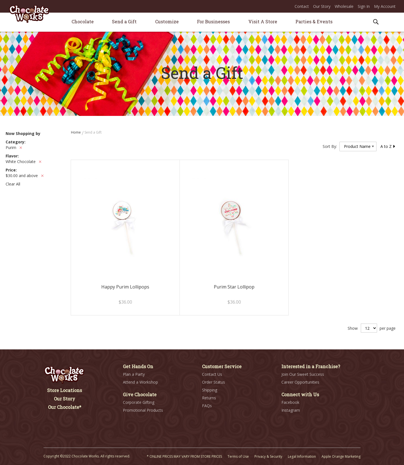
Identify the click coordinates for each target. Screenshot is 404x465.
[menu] (202, 22)
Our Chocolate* (64, 407)
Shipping (209, 390)
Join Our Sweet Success (302, 374)
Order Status (213, 382)
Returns (209, 397)
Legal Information (302, 456)
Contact (302, 6)
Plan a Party (134, 374)
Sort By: (330, 146)
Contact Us (212, 374)
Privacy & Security (268, 456)
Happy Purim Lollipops (125, 287)
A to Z (388, 146)
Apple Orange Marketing (341, 456)
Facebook (290, 402)
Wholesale (344, 6)
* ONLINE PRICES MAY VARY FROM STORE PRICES (184, 456)
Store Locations (64, 390)
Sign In (364, 6)
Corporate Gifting (138, 402)
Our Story (321, 6)
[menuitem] (82, 21)
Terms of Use (238, 456)
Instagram (290, 410)
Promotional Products (143, 410)
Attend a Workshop (140, 382)
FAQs (207, 405)
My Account (385, 6)
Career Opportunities (300, 382)
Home (76, 132)
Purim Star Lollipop (234, 287)
